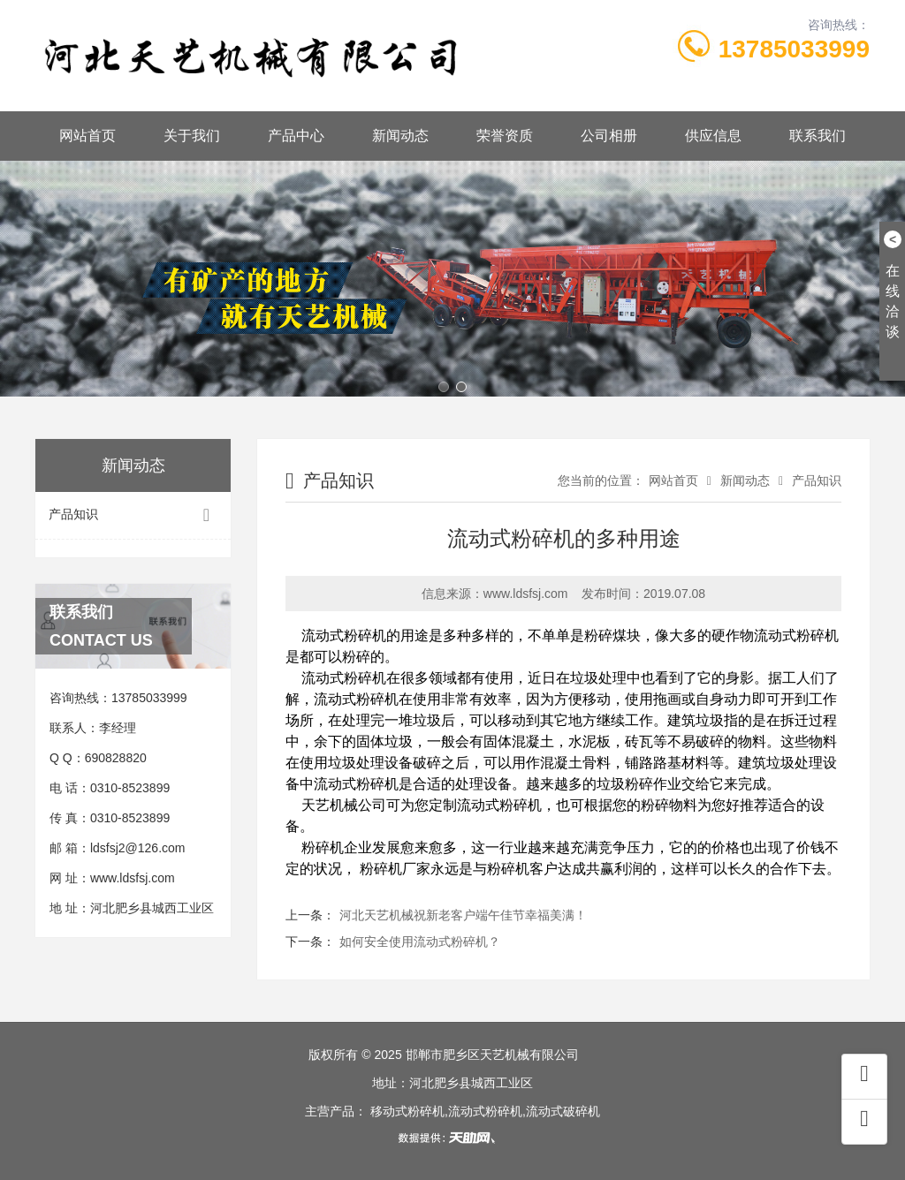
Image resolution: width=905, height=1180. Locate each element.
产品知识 (133, 515)
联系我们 (817, 135)
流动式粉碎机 (343, 635)
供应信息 (713, 135)
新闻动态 (400, 135)
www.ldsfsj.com (132, 878)
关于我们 (192, 135)
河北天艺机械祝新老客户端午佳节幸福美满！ (463, 915)
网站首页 (87, 135)
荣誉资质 (504, 135)
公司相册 (609, 135)
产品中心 (296, 135)
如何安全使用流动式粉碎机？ (419, 941)
